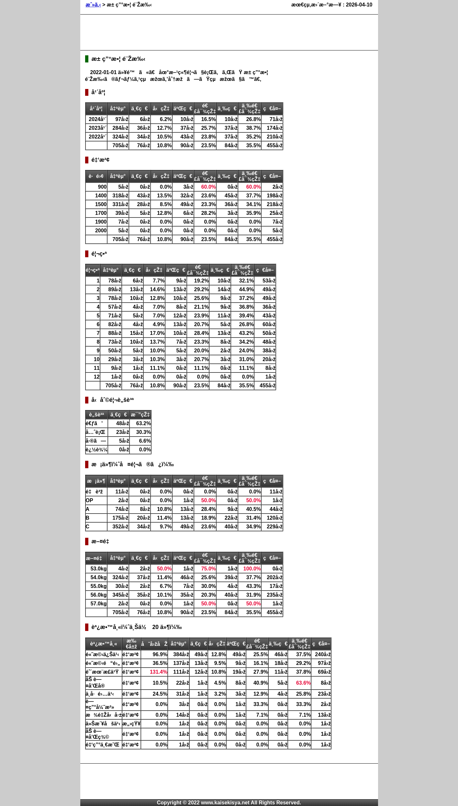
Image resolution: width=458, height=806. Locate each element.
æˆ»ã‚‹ (93, 4)
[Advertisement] (203, 32)
